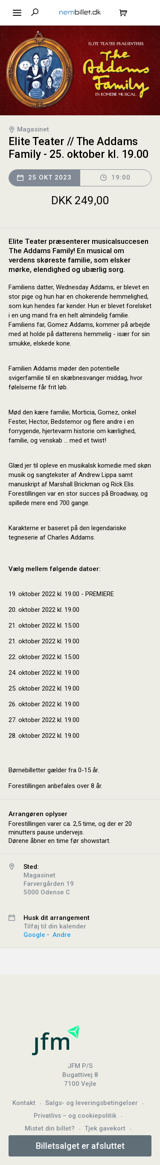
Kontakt (23, 1103)
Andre (61, 935)
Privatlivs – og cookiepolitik (75, 1115)
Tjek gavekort (104, 1128)
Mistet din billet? (50, 1128)
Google (34, 935)
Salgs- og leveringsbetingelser (91, 1103)
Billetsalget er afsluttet (80, 1146)
